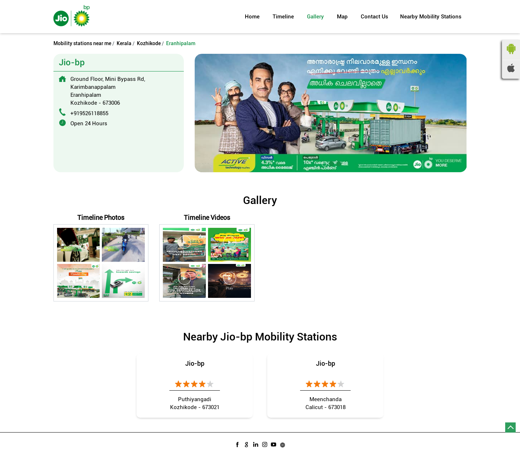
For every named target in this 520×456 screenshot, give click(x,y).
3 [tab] (338, 163)
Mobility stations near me (82, 43)
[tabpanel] (331, 113)
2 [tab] (331, 163)
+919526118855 (89, 113)
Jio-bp (194, 363)
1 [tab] (323, 163)
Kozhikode (149, 43)
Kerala (124, 43)
